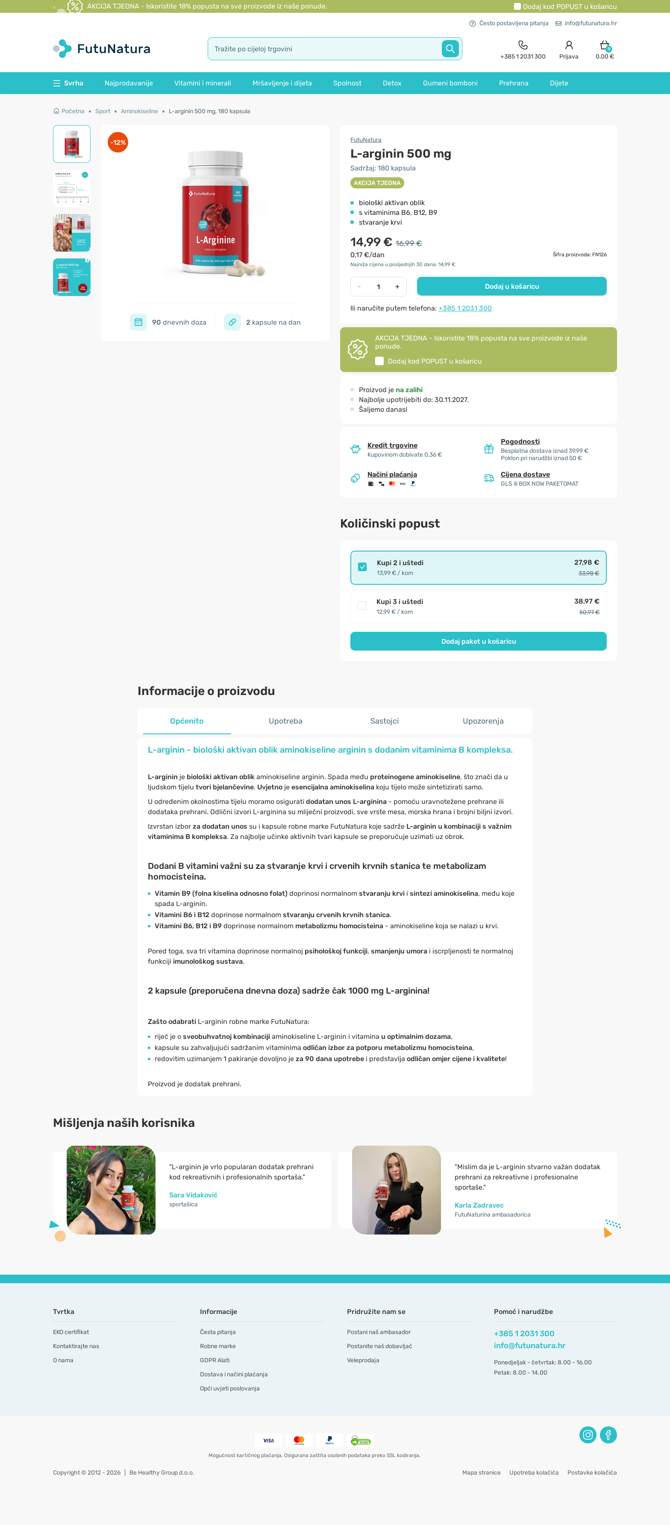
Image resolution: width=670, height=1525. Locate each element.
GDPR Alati (214, 1360)
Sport (102, 111)
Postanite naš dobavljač (379, 1346)
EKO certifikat (71, 1332)
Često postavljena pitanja (509, 23)
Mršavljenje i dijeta (282, 83)
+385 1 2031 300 (465, 308)
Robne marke (218, 1346)
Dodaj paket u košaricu (478, 641)
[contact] (523, 49)
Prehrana (514, 83)
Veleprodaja (363, 1360)
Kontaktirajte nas (76, 1346)
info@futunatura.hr (586, 23)
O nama (63, 1360)
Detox (392, 83)
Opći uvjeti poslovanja (230, 1388)
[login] (569, 49)
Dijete (559, 83)
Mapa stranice (481, 1472)
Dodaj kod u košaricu (570, 7)
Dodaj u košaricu (512, 286)
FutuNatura (366, 140)
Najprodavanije (129, 83)
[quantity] (378, 286)
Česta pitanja (218, 1332)
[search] (335, 48)
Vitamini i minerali (202, 83)
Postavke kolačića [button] (592, 1472)
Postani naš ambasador (379, 1332)
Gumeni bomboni (450, 83)
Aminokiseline (139, 111)
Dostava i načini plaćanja (234, 1374)
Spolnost (347, 83)
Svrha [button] (68, 83)
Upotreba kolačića (534, 1472)
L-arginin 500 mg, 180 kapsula (209, 111)
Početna (69, 111)
